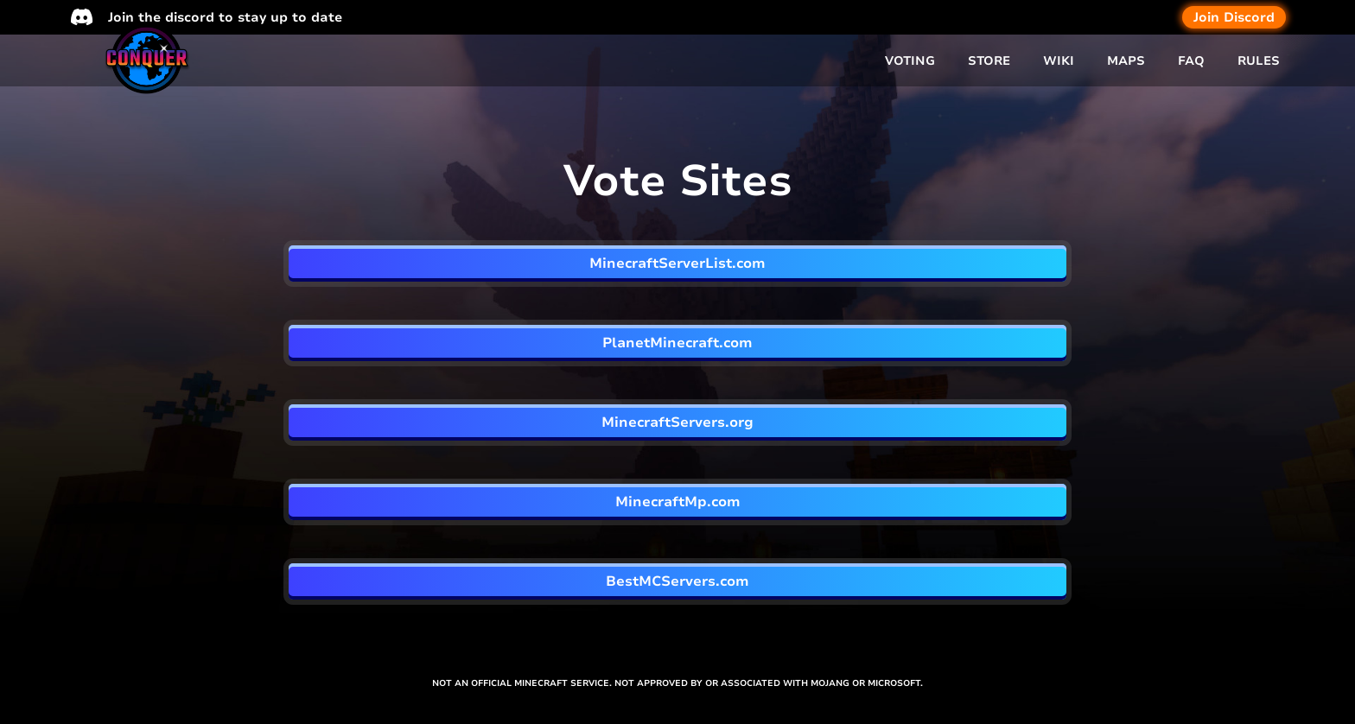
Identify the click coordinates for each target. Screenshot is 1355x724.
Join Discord (1234, 17)
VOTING (910, 61)
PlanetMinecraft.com (677, 342)
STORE (989, 61)
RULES (1258, 61)
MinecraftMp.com (678, 501)
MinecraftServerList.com (677, 263)
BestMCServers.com (677, 581)
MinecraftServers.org (677, 422)
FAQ (1191, 61)
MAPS (1126, 61)
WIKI (1058, 61)
